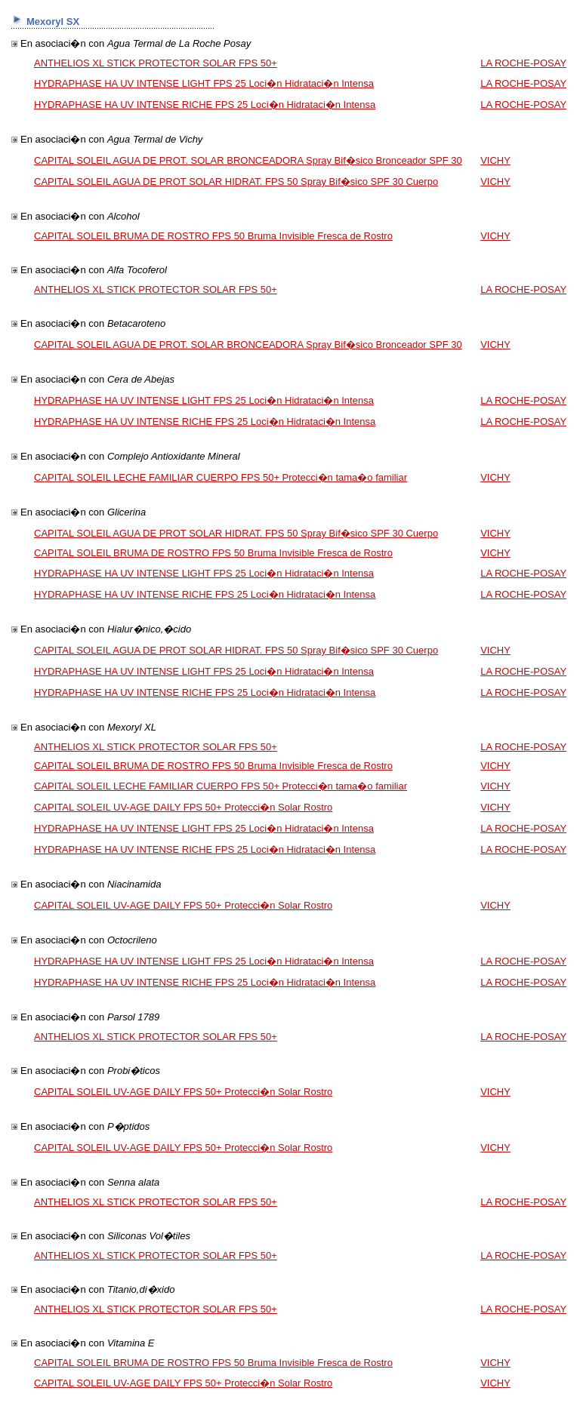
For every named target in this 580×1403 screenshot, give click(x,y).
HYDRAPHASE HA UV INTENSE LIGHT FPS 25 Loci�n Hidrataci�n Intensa (204, 83)
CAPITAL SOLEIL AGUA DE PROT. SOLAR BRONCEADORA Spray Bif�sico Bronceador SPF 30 (248, 160)
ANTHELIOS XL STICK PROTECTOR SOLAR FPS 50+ (155, 63)
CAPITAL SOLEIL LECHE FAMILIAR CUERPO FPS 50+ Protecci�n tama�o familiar (220, 477)
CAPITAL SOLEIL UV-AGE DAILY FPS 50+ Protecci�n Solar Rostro (183, 807)
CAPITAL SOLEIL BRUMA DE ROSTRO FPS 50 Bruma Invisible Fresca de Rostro (213, 236)
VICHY (495, 160)
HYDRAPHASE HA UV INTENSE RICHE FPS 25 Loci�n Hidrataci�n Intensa (204, 104)
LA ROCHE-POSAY (523, 63)
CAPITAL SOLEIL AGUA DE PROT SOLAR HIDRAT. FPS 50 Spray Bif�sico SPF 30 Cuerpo (236, 181)
